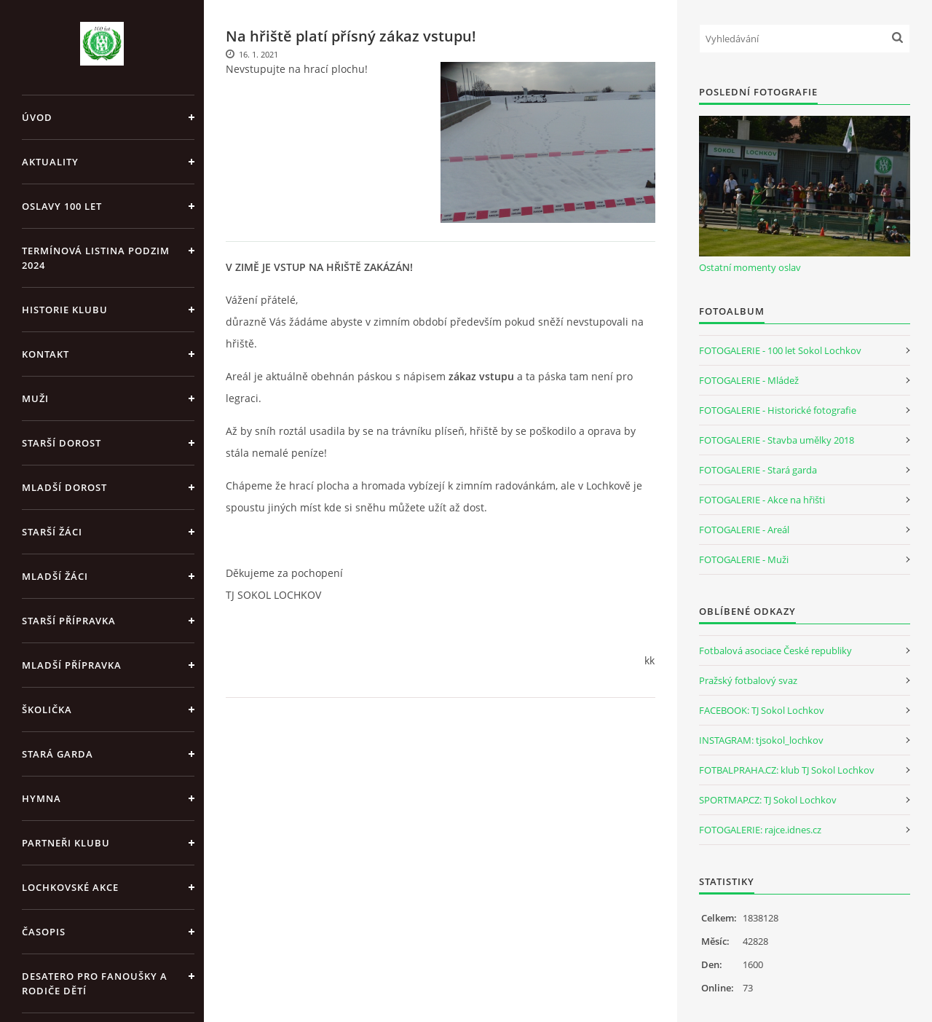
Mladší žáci (55, 576)
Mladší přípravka (72, 665)
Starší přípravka (69, 620)
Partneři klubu (66, 842)
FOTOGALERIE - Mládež (749, 380)
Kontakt (45, 354)
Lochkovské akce (70, 887)
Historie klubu (65, 309)
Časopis (44, 931)
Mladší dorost (64, 487)
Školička (47, 709)
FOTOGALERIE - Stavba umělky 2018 (776, 440)
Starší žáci (52, 531)
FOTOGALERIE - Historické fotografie (777, 410)
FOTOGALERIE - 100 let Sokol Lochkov (780, 350)
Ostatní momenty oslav (750, 267)
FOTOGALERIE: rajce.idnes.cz (760, 829)
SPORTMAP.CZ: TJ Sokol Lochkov (768, 799)
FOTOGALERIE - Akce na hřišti (762, 499)
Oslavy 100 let (62, 206)
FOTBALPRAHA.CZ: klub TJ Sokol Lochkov (786, 770)
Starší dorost (61, 442)
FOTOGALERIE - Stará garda (758, 469)
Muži (35, 398)
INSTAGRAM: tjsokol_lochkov (761, 740)
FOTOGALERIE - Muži (744, 559)
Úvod (37, 117)
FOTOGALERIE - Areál (744, 529)
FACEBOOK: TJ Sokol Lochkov (761, 710)
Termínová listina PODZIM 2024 (96, 258)
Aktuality (50, 161)
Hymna (41, 798)
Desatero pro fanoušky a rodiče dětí (94, 983)
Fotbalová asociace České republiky (775, 650)
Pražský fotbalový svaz (748, 680)
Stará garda (57, 753)
